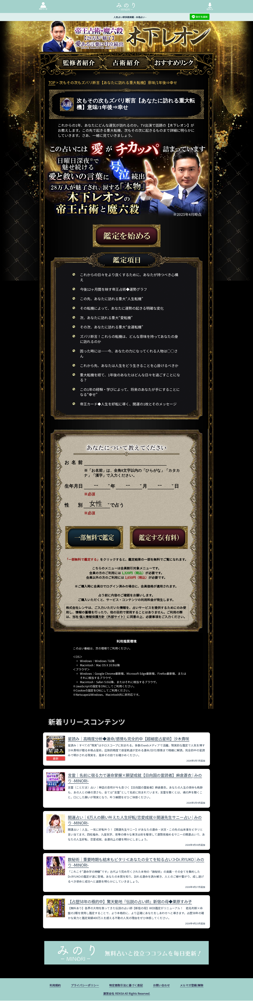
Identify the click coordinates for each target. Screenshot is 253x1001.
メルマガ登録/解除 (191, 985)
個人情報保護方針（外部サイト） (103, 617)
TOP (51, 82)
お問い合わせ (161, 985)
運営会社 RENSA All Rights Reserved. (126, 994)
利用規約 (55, 985)
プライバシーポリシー (85, 985)
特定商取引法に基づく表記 (126, 985)
